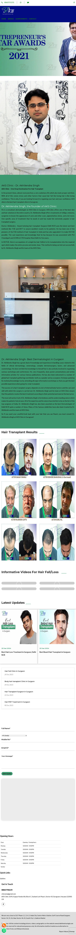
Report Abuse (63, 931)
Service (11, 19)
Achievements (21, 19)
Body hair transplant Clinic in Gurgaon (20, 681)
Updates (2, 878)
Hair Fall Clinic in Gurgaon (15, 671)
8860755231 (7, 2)
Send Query (7, 774)
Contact (32, 19)
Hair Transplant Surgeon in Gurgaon (19, 692)
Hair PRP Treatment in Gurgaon (17, 702)
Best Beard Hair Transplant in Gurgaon (54, 652)
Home (3, 19)
